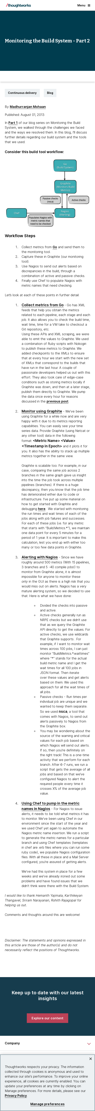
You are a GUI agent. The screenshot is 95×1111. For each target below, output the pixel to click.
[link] (47, 1018)
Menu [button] (83, 5)
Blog (50, 92)
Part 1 (13, 123)
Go (55, 247)
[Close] (90, 1058)
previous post (57, 401)
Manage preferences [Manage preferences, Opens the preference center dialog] (47, 1104)
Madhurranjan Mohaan (28, 107)
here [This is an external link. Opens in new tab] (41, 509)
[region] (47, 1082)
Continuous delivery (22, 92)
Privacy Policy (16, 1096)
